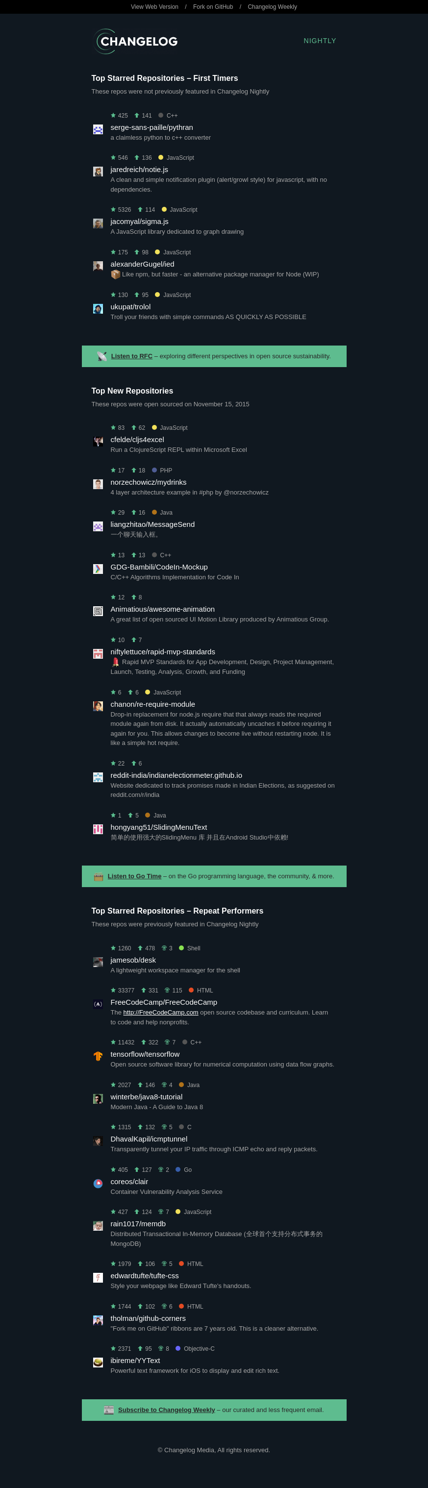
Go (184, 1169)
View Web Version (154, 6)
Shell (190, 948)
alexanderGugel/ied (143, 264)
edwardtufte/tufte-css (145, 1275)
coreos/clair (130, 1181)
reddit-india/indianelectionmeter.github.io (177, 775)
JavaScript (176, 157)
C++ (168, 115)
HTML (201, 990)
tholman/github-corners (148, 1318)
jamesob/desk (133, 960)
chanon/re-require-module (153, 704)
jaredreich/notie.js (140, 169)
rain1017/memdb (138, 1223)
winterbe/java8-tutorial (147, 1096)
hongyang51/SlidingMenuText (159, 827)
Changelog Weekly (272, 6)
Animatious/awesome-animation (163, 609)
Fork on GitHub (213, 6)
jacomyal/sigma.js (140, 221)
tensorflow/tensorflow (145, 1054)
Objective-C (195, 1348)
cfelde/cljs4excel (137, 439)
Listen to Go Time (135, 876)
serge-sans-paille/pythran (152, 127)
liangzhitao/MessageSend (153, 524)
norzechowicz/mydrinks (149, 482)
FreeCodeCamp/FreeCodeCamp (164, 1002)
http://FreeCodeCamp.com (161, 1012)
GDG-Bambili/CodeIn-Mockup (159, 567)
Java (162, 512)
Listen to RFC (132, 356)
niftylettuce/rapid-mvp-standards (163, 651)
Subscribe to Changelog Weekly (166, 1410)
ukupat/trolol (131, 306)
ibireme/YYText (135, 1360)
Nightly (320, 41)
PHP (162, 470)
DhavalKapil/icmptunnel (149, 1139)
